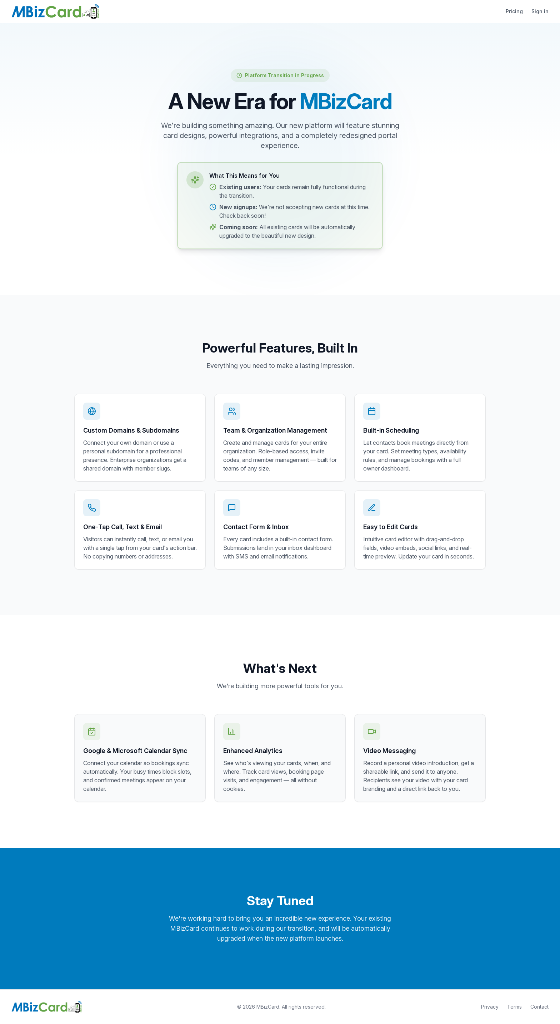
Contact (539, 1007)
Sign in (540, 11)
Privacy (490, 1007)
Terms (514, 1007)
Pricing (514, 11)
